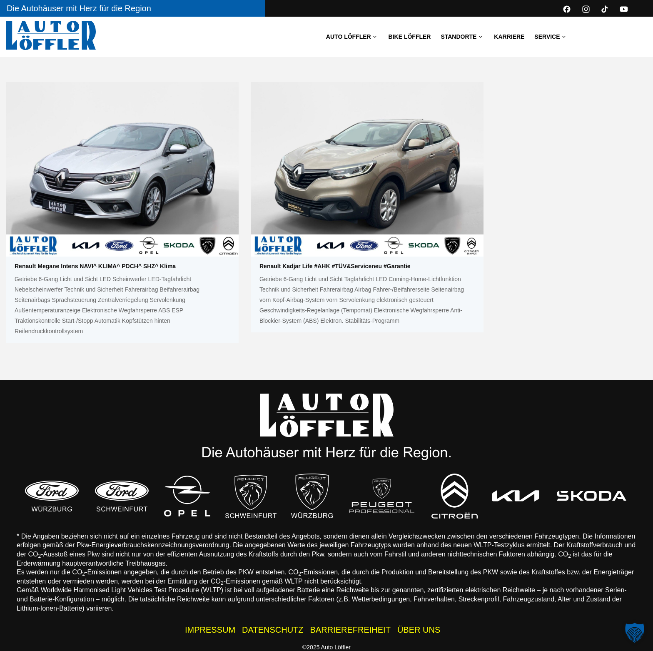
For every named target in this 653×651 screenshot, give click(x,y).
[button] (634, 632)
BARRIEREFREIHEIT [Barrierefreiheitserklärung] (350, 629)
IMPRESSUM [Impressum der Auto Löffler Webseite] (210, 629)
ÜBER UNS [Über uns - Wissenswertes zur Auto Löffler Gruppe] (418, 629)
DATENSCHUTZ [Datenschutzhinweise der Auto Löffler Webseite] (272, 629)
